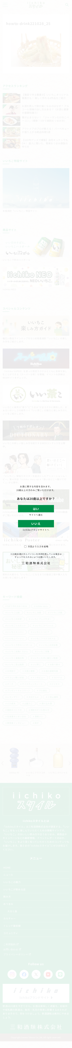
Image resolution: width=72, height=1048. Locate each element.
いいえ (36, 524)
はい (36, 509)
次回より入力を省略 (36, 546)
